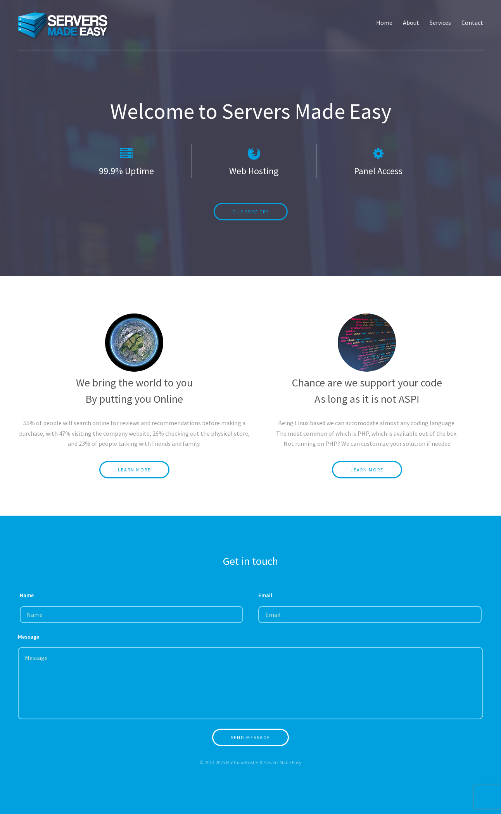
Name (27, 595)
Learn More (134, 470)
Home (384, 22)
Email (265, 595)
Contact (472, 22)
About (411, 22)
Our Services (250, 212)
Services (440, 22)
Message (28, 636)
